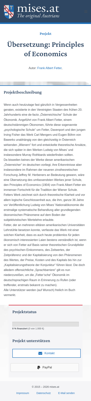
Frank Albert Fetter (49, 68)
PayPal (44, 368)
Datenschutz (43, 393)
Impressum (22, 393)
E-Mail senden (66, 393)
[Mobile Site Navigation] (85, 11)
